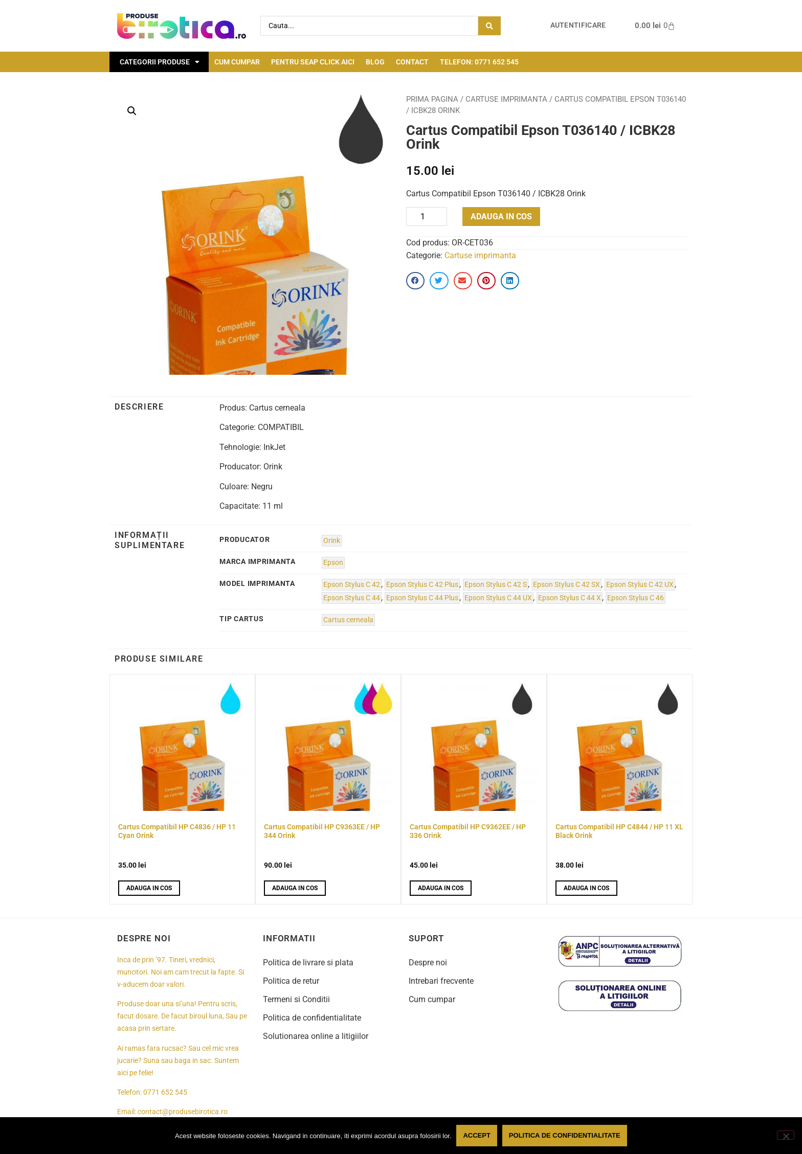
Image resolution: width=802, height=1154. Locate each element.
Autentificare (578, 25)
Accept (477, 1135)
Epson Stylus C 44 (351, 598)
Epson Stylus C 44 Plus (422, 598)
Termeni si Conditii (296, 999)
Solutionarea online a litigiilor (315, 1036)
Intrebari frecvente (441, 981)
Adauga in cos (501, 216)
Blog (375, 62)
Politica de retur (291, 981)
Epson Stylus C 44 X (569, 598)
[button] (132, 111)
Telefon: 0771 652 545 (479, 62)
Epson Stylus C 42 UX (640, 584)
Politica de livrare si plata (308, 962)
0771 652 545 (165, 1092)
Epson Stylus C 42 (351, 584)
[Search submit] (489, 25)
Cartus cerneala (348, 620)
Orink (331, 540)
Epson (333, 562)
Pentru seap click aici (312, 62)
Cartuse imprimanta (506, 99)
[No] (785, 1135)
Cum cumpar (237, 62)
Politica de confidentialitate (312, 1018)
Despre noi (428, 962)
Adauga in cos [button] (149, 888)
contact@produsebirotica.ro (183, 1111)
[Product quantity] (426, 216)
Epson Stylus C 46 (635, 598)
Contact (412, 62)
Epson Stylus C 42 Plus (422, 584)
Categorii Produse (159, 62)
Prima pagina (432, 99)
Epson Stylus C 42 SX (566, 584)
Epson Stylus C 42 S (495, 584)
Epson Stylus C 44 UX (498, 598)
